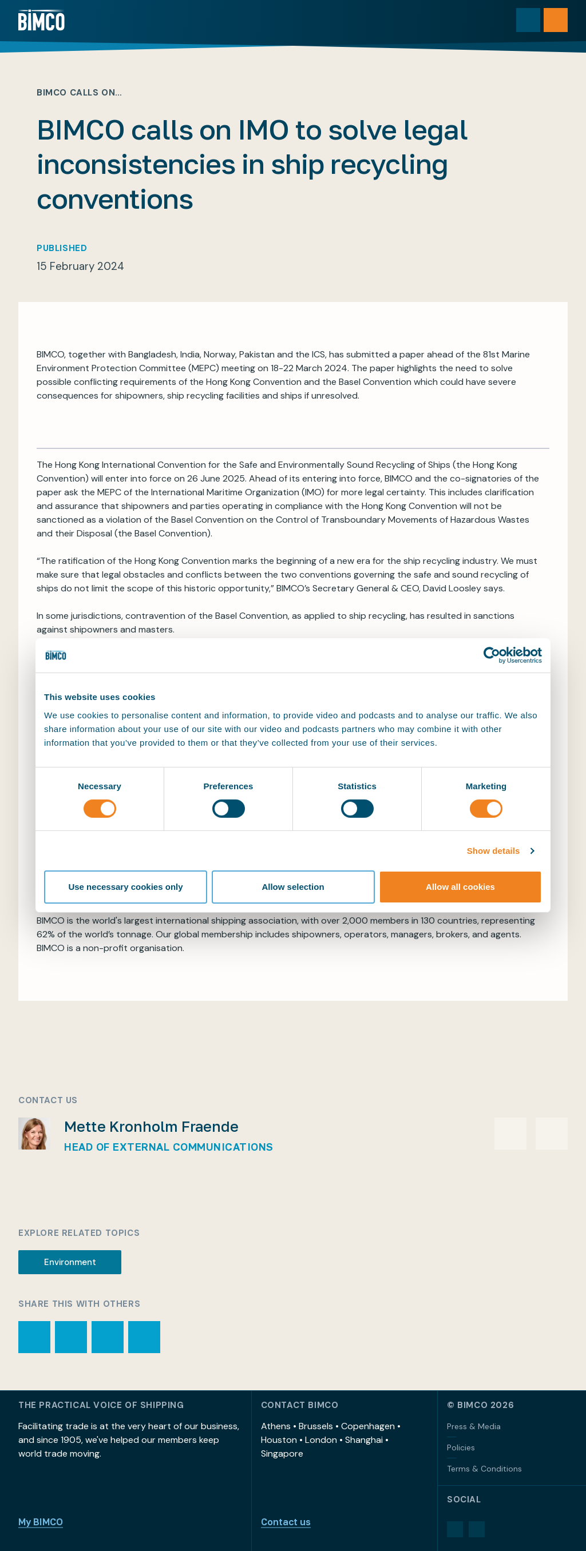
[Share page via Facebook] (108, 1337)
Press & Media (474, 1426)
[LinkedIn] (455, 1529)
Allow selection (293, 887)
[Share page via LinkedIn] (144, 1337)
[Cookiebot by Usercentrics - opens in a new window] (492, 655)
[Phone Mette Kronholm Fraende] (552, 1133)
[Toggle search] (528, 20)
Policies (461, 1447)
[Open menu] (556, 20)
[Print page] (34, 1337)
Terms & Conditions (484, 1468)
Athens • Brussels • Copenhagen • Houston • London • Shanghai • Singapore (331, 1439)
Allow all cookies (460, 887)
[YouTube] (477, 1529)
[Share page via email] (71, 1337)
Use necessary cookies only (125, 887)
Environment (70, 1262)
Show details (493, 851)
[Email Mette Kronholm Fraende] (510, 1133)
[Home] (41, 20)
